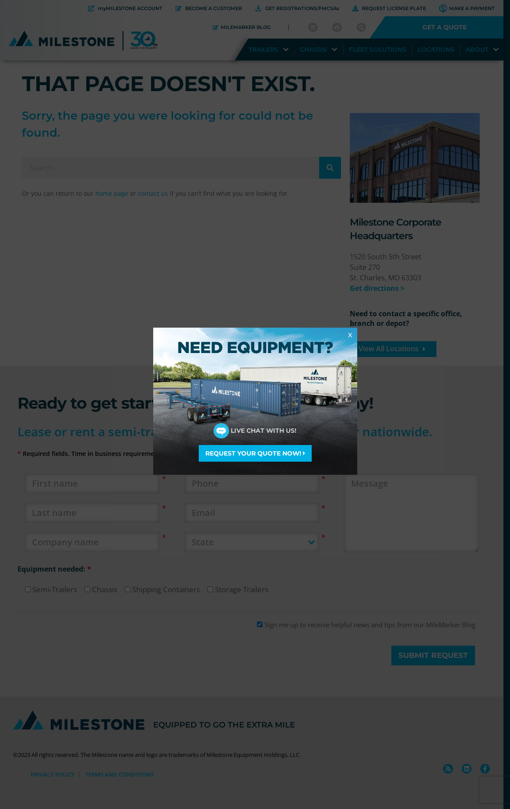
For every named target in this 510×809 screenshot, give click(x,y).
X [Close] (350, 335)
